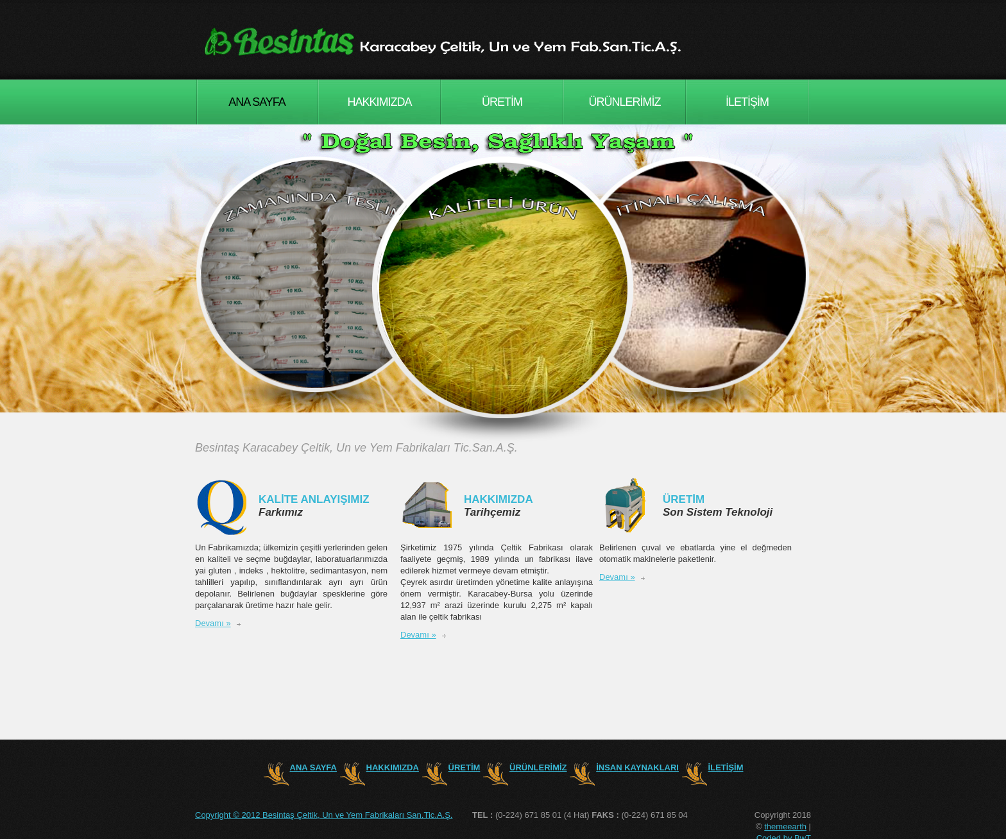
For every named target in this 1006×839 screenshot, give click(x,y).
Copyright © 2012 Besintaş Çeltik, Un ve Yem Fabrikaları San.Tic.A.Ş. (323, 815)
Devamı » (213, 623)
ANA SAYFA (257, 102)
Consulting (456, 42)
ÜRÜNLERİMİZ (624, 102)
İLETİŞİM (747, 102)
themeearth (785, 826)
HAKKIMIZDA (379, 102)
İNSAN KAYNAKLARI (637, 767)
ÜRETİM (502, 102)
